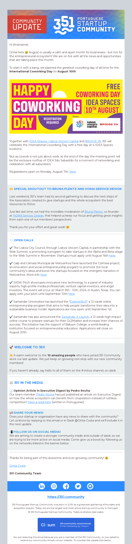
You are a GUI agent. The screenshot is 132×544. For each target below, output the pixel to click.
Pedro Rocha (45, 394)
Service (28, 215)
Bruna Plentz (94, 211)
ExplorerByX (78, 301)
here (73, 171)
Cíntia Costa (17, 466)
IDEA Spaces (38, 141)
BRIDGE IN (93, 141)
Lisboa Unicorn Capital (63, 141)
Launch (75, 317)
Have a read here (39, 402)
